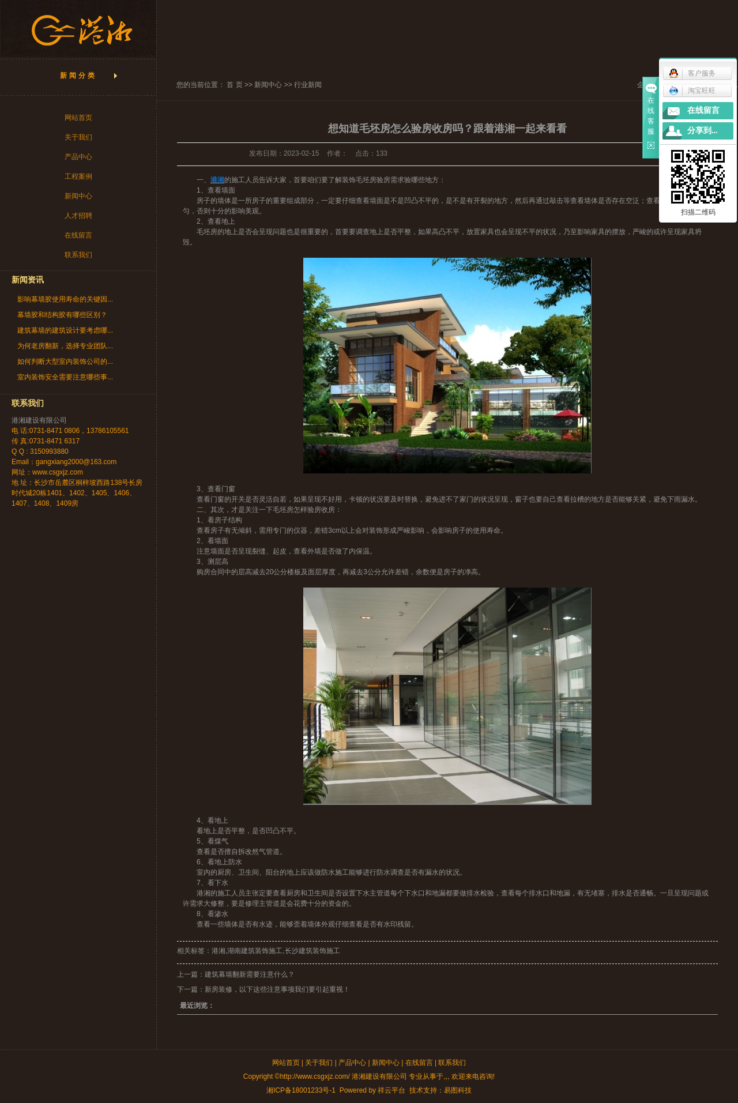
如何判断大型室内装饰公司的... (65, 361)
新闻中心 (78, 196)
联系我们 (78, 255)
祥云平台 (391, 1090)
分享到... (702, 130)
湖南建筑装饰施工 (255, 951)
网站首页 (78, 118)
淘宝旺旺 (692, 90)
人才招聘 (78, 216)
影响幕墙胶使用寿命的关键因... (65, 299)
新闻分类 (78, 75)
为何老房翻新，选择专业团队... (65, 346)
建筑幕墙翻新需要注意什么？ (250, 974)
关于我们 (78, 137)
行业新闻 (308, 85)
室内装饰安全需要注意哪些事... (65, 377)
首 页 (234, 85)
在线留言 (78, 235)
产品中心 (78, 157)
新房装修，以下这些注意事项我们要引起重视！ (277, 989)
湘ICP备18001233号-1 (301, 1090)
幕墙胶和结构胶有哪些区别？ (62, 315)
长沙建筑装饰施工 (312, 951)
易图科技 (458, 1090)
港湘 (203, 893)
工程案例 (78, 176)
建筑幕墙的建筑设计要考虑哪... (65, 330)
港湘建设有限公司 (39, 420)
